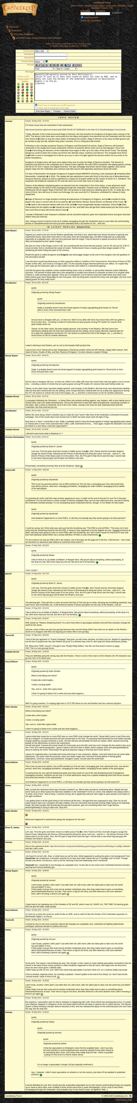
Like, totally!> (32, 571)
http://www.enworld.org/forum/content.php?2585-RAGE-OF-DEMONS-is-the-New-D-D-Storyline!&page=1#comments (75, 130)
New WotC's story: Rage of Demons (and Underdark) (39, 38)
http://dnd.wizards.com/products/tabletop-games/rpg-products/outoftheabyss (82, 847)
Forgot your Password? (90, 20)
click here (64, 46)
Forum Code (17, 79)
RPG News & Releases (24, 34)
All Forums (13, 26)
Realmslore (16, 30)
